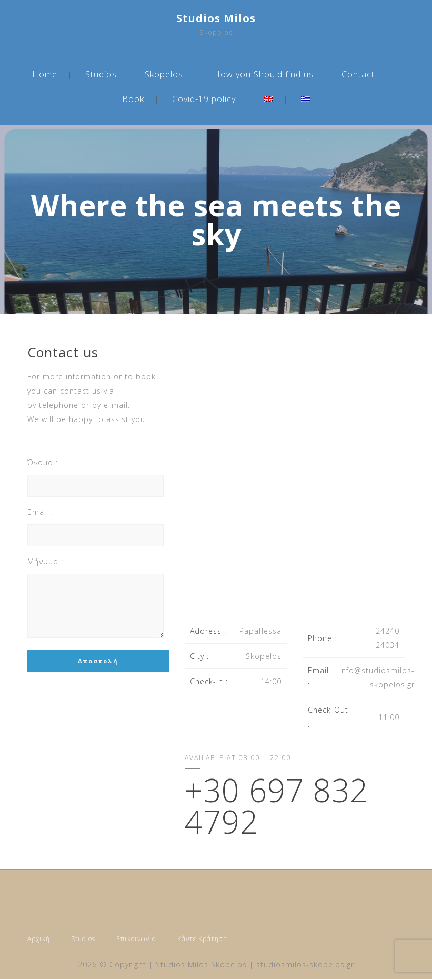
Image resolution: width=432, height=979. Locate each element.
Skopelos (164, 74)
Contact (358, 74)
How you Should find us (264, 74)
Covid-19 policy (204, 99)
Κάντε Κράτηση (202, 938)
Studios (101, 74)
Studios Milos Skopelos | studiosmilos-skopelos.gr (255, 965)
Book (133, 99)
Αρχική (38, 938)
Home (44, 74)
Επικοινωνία (136, 938)
